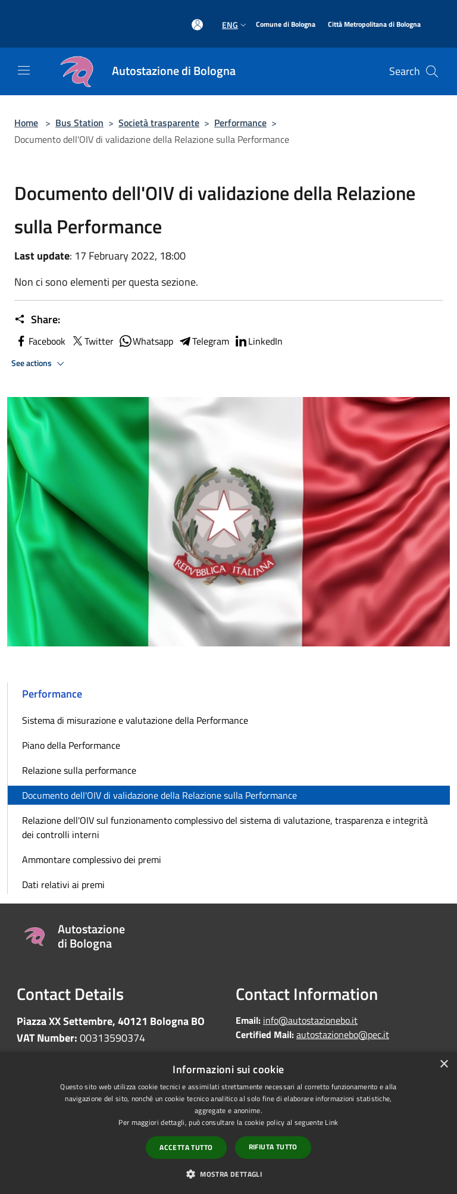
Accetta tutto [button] (185, 1147)
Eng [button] (235, 24)
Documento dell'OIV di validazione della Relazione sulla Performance (159, 795)
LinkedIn (258, 341)
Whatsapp (145, 341)
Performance (240, 122)
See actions (39, 364)
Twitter (92, 341)
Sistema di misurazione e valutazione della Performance (135, 720)
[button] (228, 1174)
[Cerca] (432, 71)
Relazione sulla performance (79, 770)
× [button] (443, 1064)
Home (26, 122)
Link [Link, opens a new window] (331, 1122)
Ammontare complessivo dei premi (91, 859)
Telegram (203, 341)
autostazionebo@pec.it (342, 1034)
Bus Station (79, 122)
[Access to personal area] (197, 24)
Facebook (39, 341)
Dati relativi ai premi (63, 884)
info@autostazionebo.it (310, 1020)
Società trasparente (158, 122)
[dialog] (228, 1123)
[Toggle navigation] (24, 70)
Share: (37, 319)
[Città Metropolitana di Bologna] (374, 24)
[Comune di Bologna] (285, 24)
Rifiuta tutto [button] (273, 1146)
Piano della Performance (71, 745)
